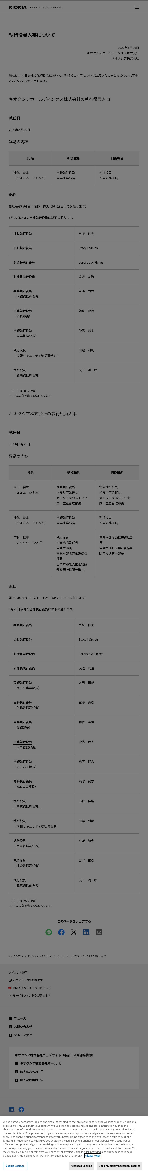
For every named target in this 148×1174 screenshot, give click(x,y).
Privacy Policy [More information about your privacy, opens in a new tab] (92, 1158)
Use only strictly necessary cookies (119, 1169)
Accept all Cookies (81, 1169)
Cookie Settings (15, 1169)
